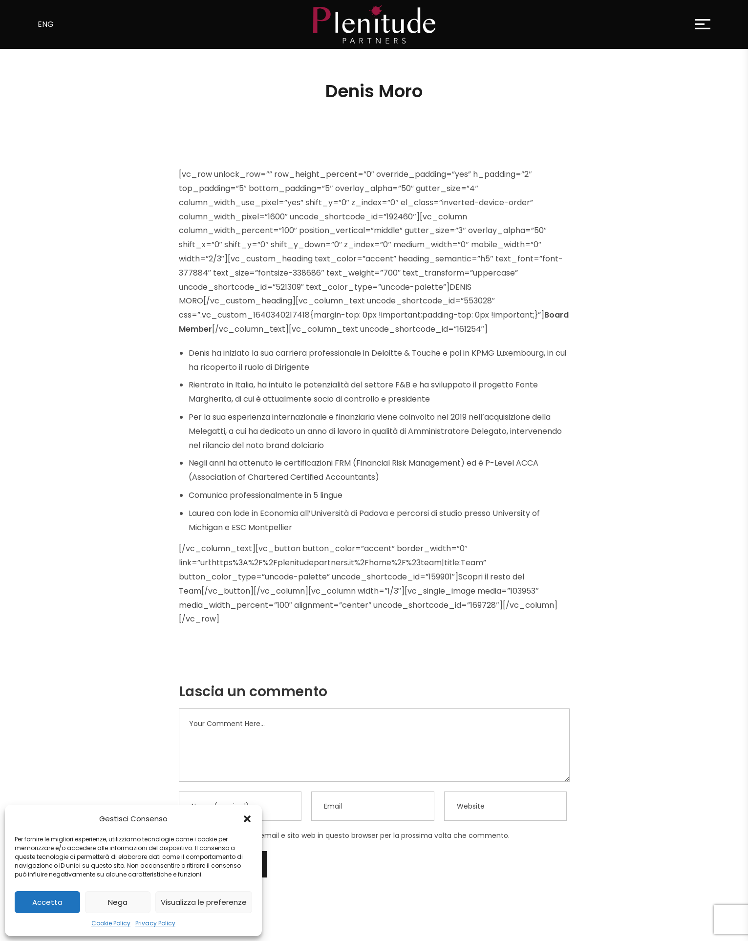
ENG (46, 24)
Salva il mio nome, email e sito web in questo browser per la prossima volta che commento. (353, 835)
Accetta (47, 902)
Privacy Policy (155, 923)
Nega (118, 902)
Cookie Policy (110, 923)
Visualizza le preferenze (204, 902)
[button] (247, 819)
